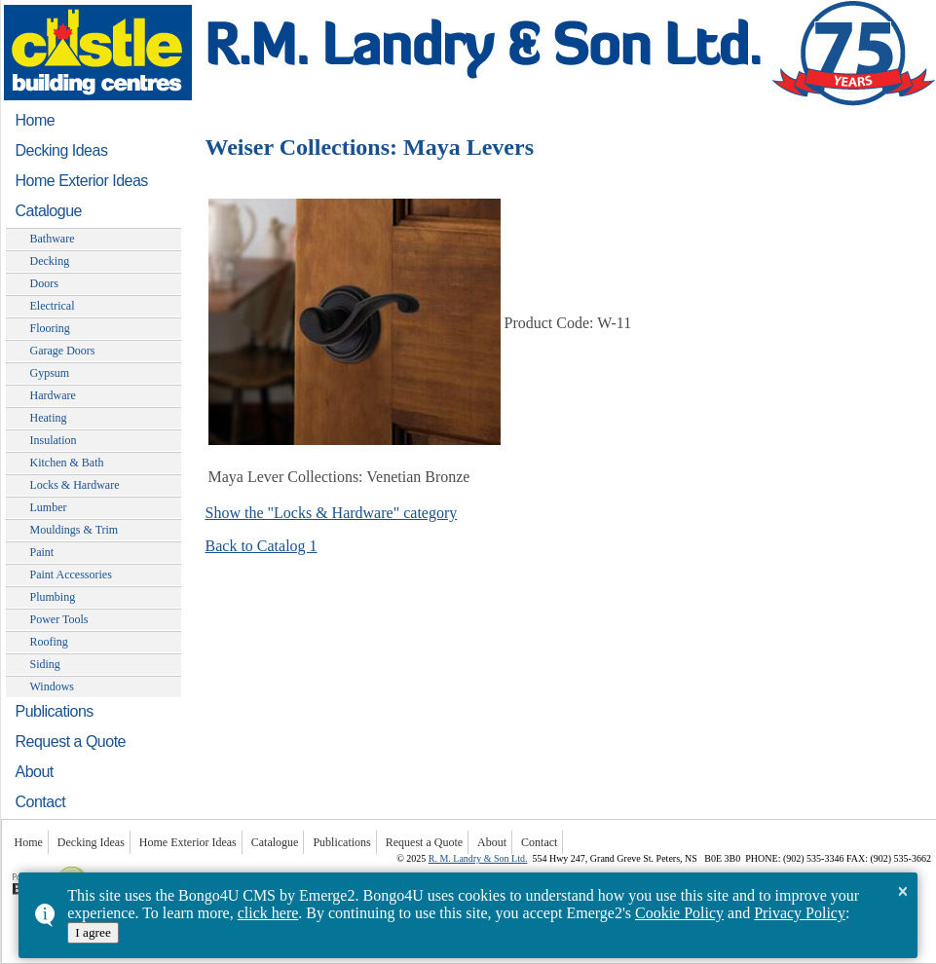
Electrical (52, 306)
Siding (45, 664)
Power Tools (59, 619)
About (35, 771)
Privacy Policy (799, 913)
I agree (93, 932)
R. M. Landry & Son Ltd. (478, 858)
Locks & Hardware (75, 485)
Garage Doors (62, 350)
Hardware (53, 395)
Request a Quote (71, 741)
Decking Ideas (62, 150)
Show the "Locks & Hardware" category (332, 512)
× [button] (902, 891)
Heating (48, 418)
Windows (52, 686)
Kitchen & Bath (67, 462)
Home (36, 120)
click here (268, 913)
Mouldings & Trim (74, 530)
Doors (44, 283)
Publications (55, 711)
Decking (50, 261)
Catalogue (49, 211)
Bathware (52, 238)
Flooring (50, 328)
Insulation (53, 440)
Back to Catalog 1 (262, 546)
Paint (42, 552)
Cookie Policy (679, 913)
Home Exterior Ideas (82, 180)
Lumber (48, 507)
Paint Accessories (71, 574)
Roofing (49, 642)
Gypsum (50, 373)
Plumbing (53, 597)
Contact (41, 802)
